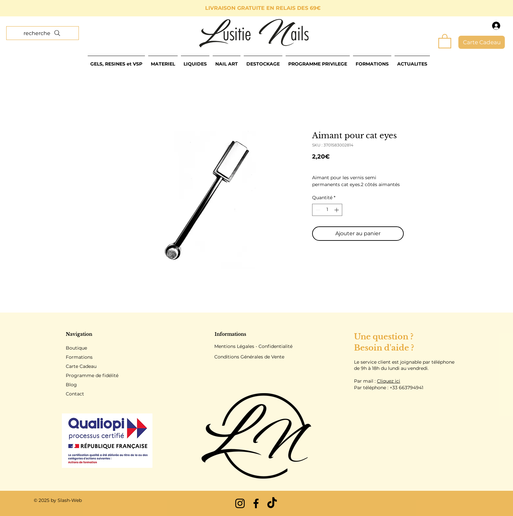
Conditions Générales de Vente (249, 357)
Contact (75, 394)
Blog (71, 385)
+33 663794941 (406, 388)
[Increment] (337, 210)
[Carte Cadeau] (481, 42)
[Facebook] (256, 503)
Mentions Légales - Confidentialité (253, 346)
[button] (444, 40)
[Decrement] (317, 210)
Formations (79, 357)
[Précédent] (34, 8)
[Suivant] (478, 8)
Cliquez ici (388, 381)
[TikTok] (272, 503)
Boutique (76, 348)
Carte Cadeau (81, 366)
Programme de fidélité (92, 375)
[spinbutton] (327, 210)
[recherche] (42, 33)
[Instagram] (240, 503)
